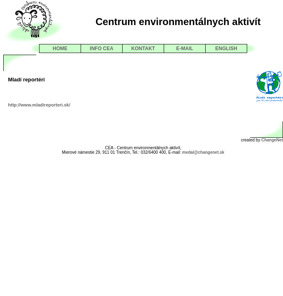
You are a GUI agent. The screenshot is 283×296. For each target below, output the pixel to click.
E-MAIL (184, 48)
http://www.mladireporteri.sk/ (39, 104)
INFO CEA (101, 48)
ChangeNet (272, 140)
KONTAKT (143, 48)
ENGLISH (226, 48)
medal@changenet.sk (203, 152)
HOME (60, 48)
